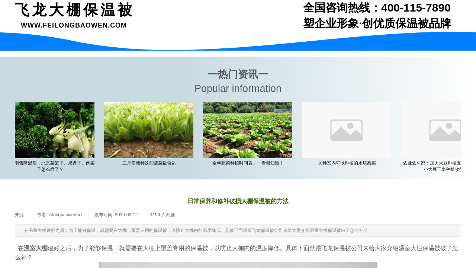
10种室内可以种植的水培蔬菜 (348, 163)
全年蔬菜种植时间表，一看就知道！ (249, 163)
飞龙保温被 (336, 248)
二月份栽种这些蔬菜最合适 (150, 163)
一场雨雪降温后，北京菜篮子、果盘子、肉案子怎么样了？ (51, 166)
